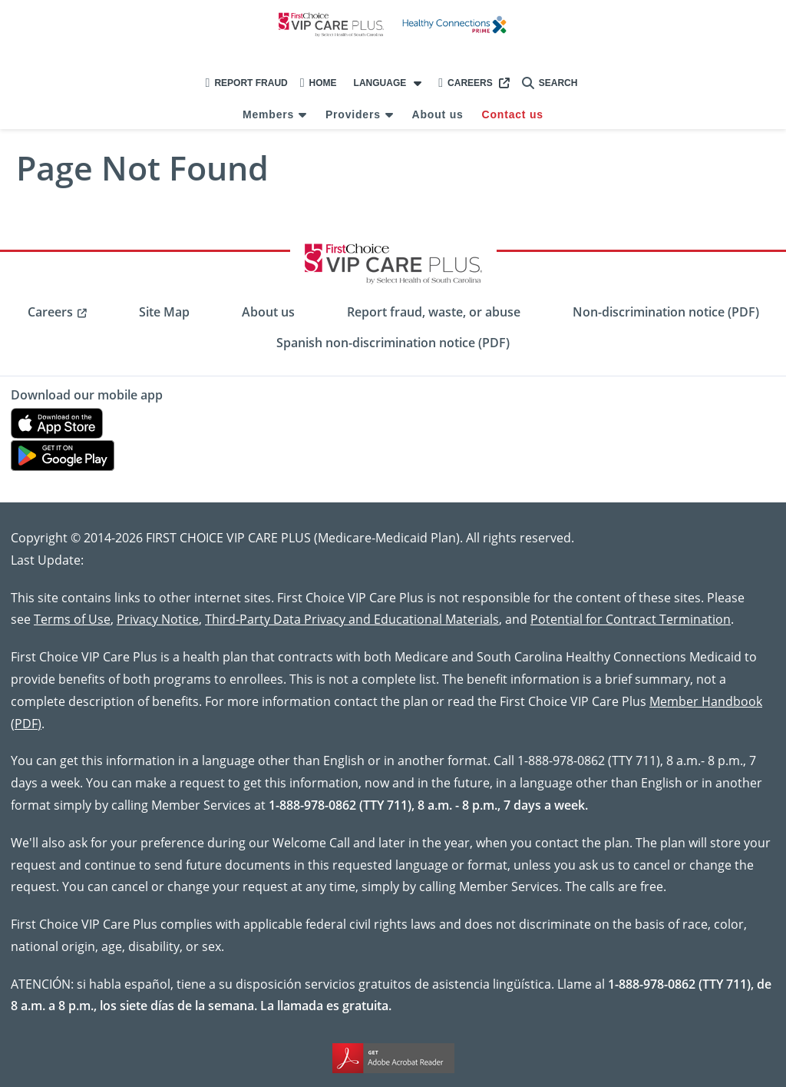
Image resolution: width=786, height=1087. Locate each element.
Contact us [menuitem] (512, 114)
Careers (465, 83)
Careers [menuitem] (50, 311)
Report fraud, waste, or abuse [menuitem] (433, 311)
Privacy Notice (158, 619)
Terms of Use (72, 619)
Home (318, 83)
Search (550, 83)
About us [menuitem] (438, 114)
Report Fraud (247, 83)
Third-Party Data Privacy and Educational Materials (352, 619)
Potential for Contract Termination (630, 619)
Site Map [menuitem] (164, 311)
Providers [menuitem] (353, 114)
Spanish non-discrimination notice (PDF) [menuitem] (393, 342)
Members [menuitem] (268, 114)
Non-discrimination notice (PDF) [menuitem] (666, 311)
